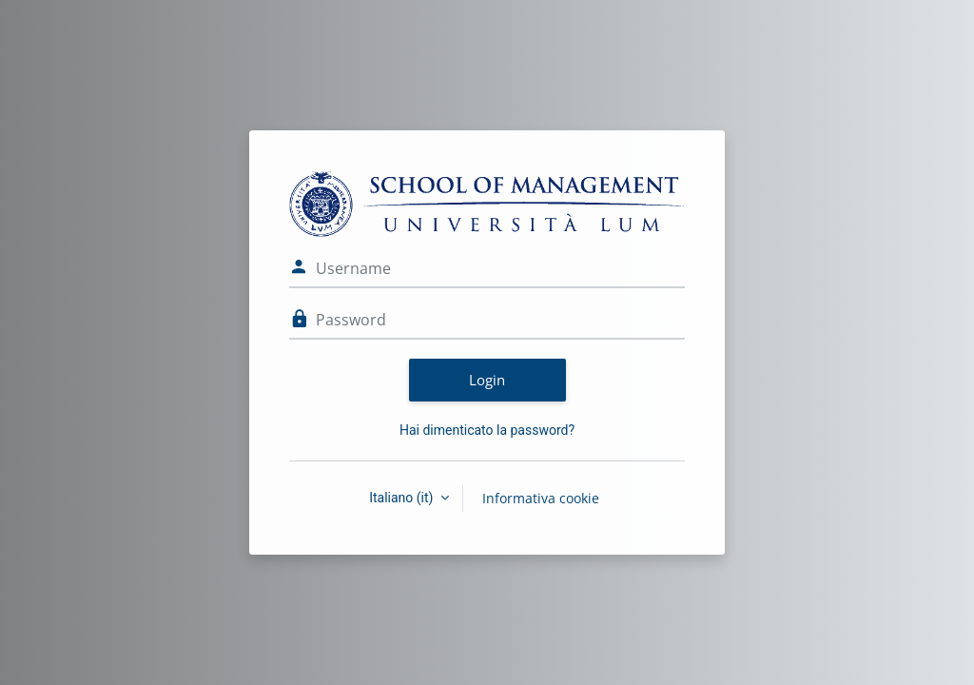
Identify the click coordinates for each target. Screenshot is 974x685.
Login (487, 379)
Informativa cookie (540, 498)
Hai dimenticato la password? (487, 430)
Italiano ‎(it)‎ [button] (403, 497)
